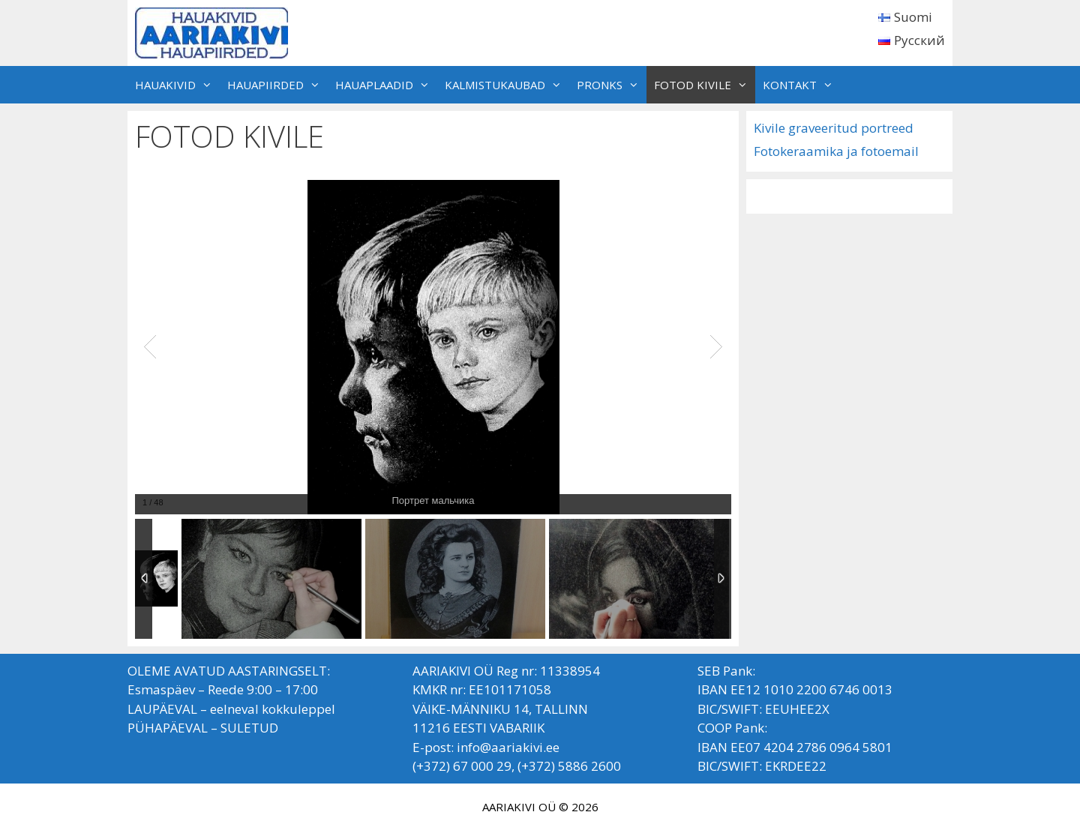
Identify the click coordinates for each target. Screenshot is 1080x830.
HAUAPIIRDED (277, 84)
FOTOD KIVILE (704, 84)
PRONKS (611, 84)
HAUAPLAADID (386, 84)
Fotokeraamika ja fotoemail (836, 151)
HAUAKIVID (177, 84)
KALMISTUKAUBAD (507, 84)
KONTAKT (802, 84)
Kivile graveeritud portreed (834, 127)
